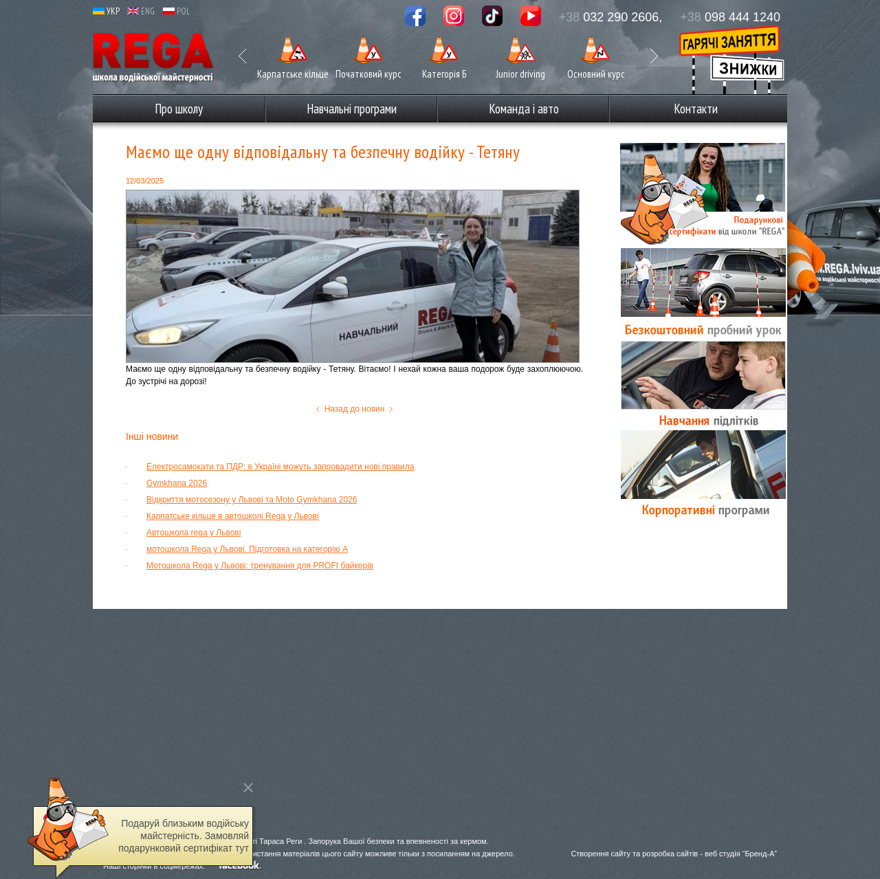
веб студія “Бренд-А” (741, 853)
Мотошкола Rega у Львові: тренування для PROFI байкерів (259, 565)
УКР (106, 11)
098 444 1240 (730, 17)
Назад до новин (354, 409)
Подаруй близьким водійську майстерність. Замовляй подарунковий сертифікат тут (183, 836)
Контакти (696, 108)
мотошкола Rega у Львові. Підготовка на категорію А (247, 549)
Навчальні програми (352, 108)
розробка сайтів (670, 853)
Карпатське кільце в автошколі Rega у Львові (232, 516)
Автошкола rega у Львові (193, 532)
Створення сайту (600, 853)
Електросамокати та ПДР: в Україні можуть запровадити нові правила (280, 466)
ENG (141, 11)
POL (176, 11)
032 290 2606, (611, 17)
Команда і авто (524, 108)
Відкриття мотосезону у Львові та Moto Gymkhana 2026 (251, 499)
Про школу (179, 108)
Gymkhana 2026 (176, 483)
